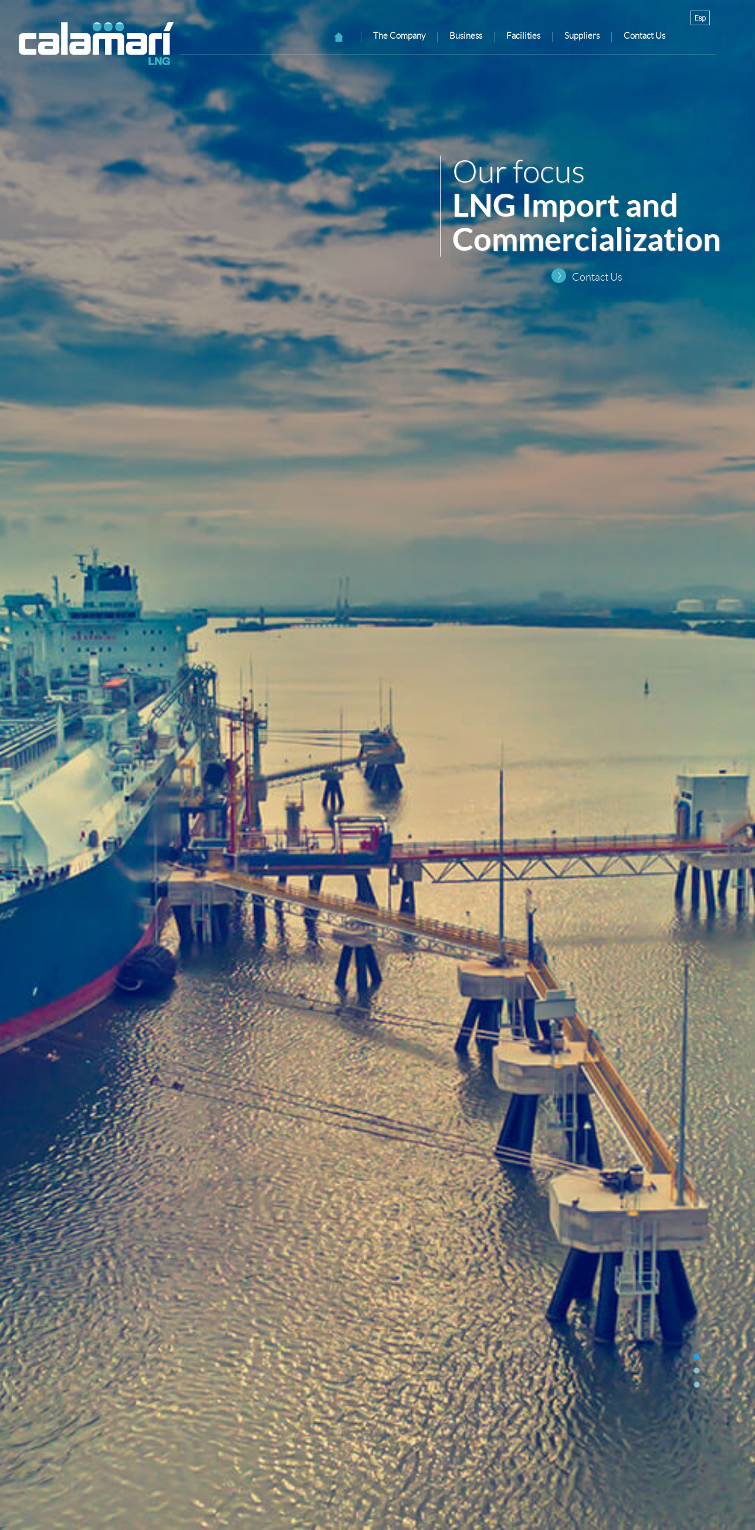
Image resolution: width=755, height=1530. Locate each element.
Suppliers (582, 36)
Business (465, 36)
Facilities (523, 36)
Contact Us (597, 277)
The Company (399, 36)
